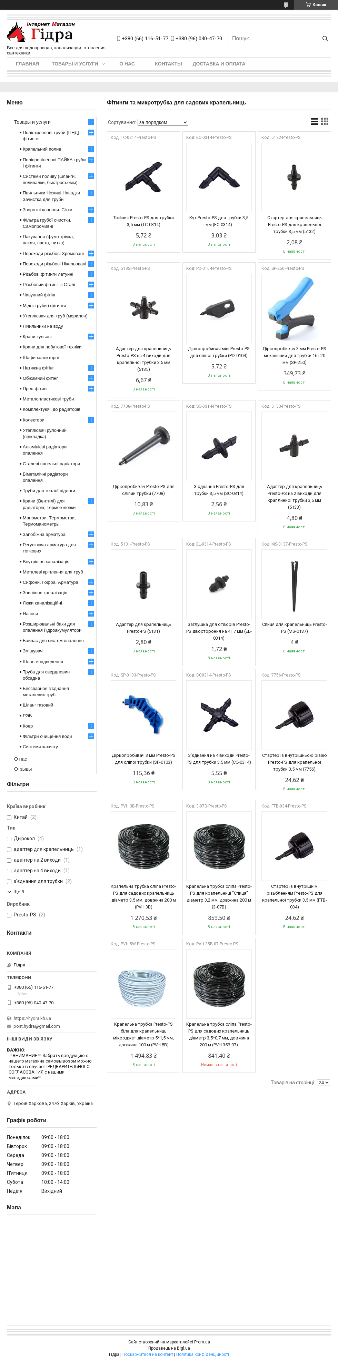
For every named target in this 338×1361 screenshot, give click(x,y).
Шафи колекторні (41, 357)
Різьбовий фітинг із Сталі (49, 284)
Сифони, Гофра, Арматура (50, 582)
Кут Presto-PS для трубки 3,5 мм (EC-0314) (218, 221)
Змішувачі (33, 650)
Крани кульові (37, 336)
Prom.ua (202, 1342)
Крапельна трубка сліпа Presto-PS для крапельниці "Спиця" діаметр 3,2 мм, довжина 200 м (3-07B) (219, 897)
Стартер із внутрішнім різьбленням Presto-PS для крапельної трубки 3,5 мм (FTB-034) (294, 897)
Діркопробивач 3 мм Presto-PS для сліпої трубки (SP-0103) (144, 759)
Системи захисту (40, 746)
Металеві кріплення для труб (53, 572)
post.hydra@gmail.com (36, 1026)
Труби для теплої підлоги (49, 490)
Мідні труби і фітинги (44, 305)
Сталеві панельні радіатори (51, 463)
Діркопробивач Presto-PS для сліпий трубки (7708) (143, 490)
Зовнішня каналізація (45, 592)
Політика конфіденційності (202, 1354)
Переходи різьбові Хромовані (53, 253)
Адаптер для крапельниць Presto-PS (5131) (143, 628)
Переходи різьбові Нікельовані (54, 263)
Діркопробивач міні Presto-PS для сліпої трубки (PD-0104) (219, 352)
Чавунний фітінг (39, 294)
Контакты (168, 64)
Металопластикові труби (48, 399)
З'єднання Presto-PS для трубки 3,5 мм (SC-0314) (219, 490)
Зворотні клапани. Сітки (47, 209)
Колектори (33, 420)
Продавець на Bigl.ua (169, 1348)
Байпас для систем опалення (53, 640)
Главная (27, 64)
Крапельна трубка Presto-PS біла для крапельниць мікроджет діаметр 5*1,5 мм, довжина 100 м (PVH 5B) (143, 1034)
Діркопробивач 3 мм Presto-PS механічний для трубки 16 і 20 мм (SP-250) (294, 355)
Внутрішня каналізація (46, 561)
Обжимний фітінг (40, 378)
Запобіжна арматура (44, 534)
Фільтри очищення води (47, 736)
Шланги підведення (43, 661)
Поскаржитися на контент (147, 1354)
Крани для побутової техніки (52, 346)
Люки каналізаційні (42, 603)
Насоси (30, 613)
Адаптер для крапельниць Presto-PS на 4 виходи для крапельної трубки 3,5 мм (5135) (143, 359)
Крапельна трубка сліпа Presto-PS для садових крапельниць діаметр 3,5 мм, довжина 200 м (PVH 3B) (143, 897)
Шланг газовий (38, 705)
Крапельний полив (42, 149)
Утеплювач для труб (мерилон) (55, 315)
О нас (127, 64)
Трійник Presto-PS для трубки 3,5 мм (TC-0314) (143, 221)
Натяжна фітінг (38, 367)
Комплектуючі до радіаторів (51, 409)
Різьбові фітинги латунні (48, 274)
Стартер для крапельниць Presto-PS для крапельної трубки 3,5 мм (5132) (294, 224)
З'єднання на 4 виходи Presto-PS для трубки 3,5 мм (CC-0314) (219, 759)
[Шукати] (325, 38)
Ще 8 (18, 891)
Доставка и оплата (219, 64)
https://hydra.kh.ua (32, 1018)
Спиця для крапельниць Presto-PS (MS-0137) (294, 628)
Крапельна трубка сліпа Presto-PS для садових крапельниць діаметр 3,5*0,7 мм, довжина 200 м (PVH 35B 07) (219, 1034)
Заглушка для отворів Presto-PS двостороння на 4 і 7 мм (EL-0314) (219, 631)
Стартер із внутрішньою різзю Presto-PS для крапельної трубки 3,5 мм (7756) (294, 762)
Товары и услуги (75, 64)
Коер (28, 726)
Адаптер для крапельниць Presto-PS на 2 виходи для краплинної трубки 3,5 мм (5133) (294, 497)
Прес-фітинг (35, 388)
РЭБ (27, 715)
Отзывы (23, 769)
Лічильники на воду (43, 326)
